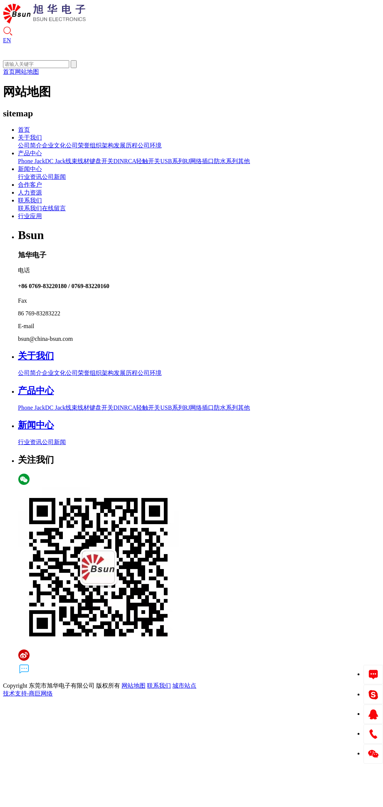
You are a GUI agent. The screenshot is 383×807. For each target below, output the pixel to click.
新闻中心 (30, 169)
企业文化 (54, 145)
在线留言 (54, 208)
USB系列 (172, 161)
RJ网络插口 (199, 161)
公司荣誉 (78, 145)
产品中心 (30, 153)
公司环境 (150, 145)
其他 (244, 161)
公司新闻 (54, 177)
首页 (9, 71)
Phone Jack (31, 161)
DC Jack (55, 161)
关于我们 (30, 137)
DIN (118, 161)
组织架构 (102, 145)
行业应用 (30, 216)
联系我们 (30, 200)
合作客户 (30, 184)
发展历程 (126, 145)
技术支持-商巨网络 (28, 693)
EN (7, 40)
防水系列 (226, 161)
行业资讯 (30, 177)
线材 (83, 161)
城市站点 (184, 685)
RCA (130, 161)
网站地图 (27, 71)
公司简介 (30, 145)
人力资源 (30, 192)
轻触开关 (148, 161)
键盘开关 (101, 161)
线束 (71, 161)
